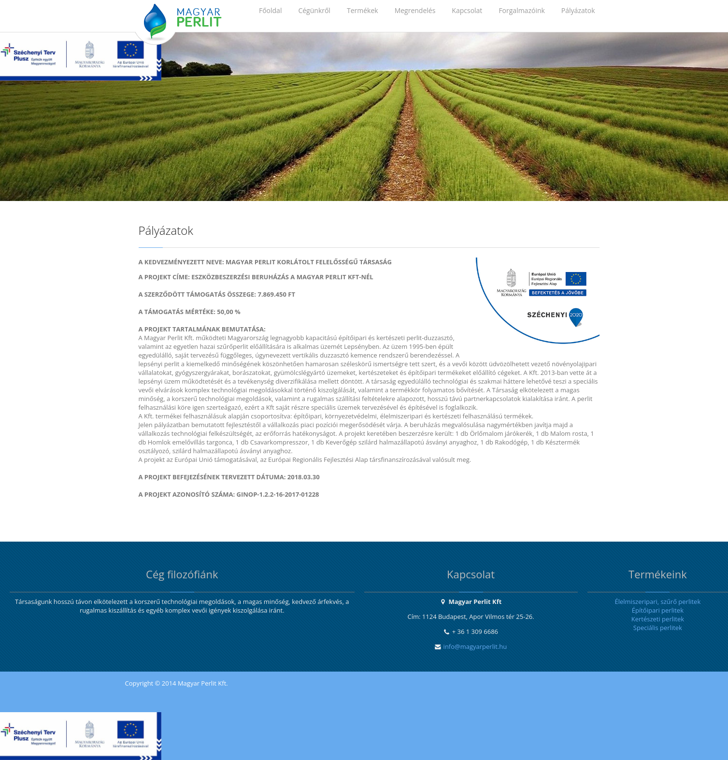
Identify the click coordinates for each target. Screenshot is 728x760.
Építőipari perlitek (658, 610)
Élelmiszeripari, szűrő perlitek (657, 601)
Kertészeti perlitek (657, 619)
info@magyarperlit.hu (475, 646)
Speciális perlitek (657, 627)
